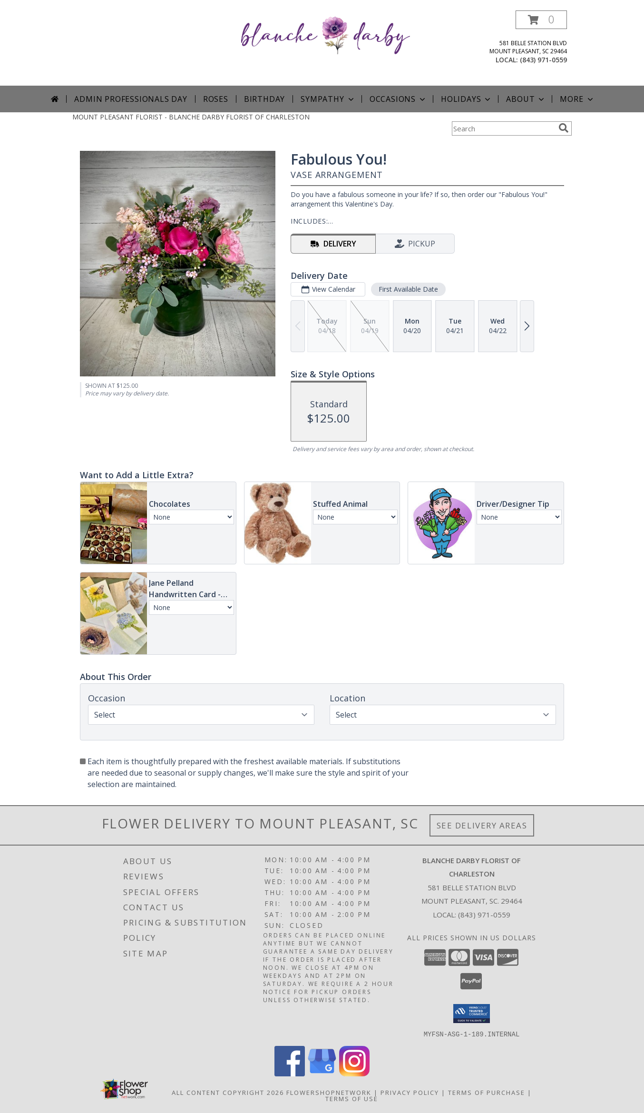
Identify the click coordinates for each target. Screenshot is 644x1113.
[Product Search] (503, 128)
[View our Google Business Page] (322, 1073)
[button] (541, 19)
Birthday (264, 99)
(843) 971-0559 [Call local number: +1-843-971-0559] (543, 59)
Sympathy (328, 99)
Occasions (398, 99)
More (577, 99)
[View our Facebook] (289, 1073)
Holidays (466, 99)
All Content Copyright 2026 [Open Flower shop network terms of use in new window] (228, 1092)
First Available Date (408, 289)
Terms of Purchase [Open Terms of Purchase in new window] (486, 1092)
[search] (563, 128)
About (526, 99)
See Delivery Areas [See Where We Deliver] (482, 825)
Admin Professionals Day (130, 99)
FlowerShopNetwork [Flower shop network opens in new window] (328, 1092)
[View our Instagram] (354, 1073)
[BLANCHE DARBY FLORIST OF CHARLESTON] (325, 34)
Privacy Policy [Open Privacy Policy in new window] (410, 1092)
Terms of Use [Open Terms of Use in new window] (351, 1098)
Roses (215, 99)
